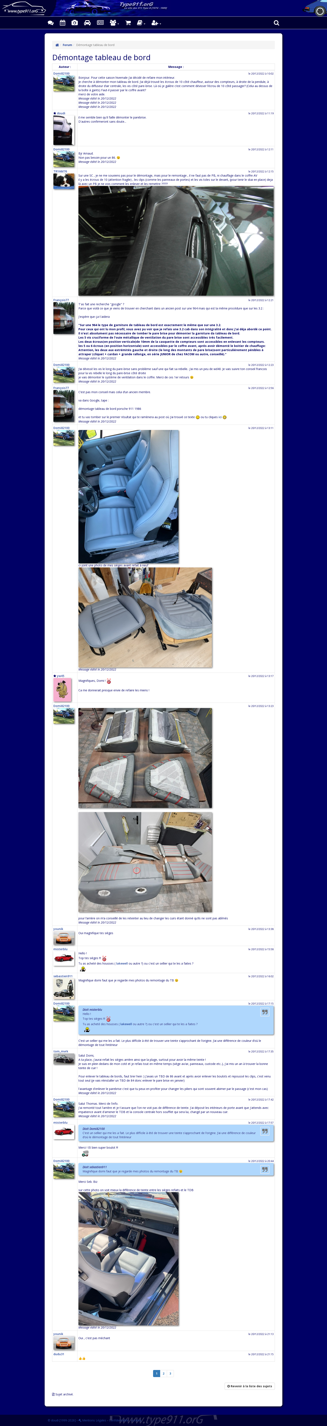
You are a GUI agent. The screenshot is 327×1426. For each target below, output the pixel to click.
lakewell (122, 963)
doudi (61, 113)
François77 (61, 300)
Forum (67, 45)
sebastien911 (63, 976)
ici (220, 417)
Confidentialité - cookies (125, 1420)
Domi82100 (61, 73)
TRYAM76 (60, 171)
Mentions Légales (92, 1420)
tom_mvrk (60, 1051)
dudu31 (58, 1354)
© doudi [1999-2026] (62, 1420)
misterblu (60, 949)
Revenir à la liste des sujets (249, 1386)
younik (58, 929)
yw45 (60, 676)
